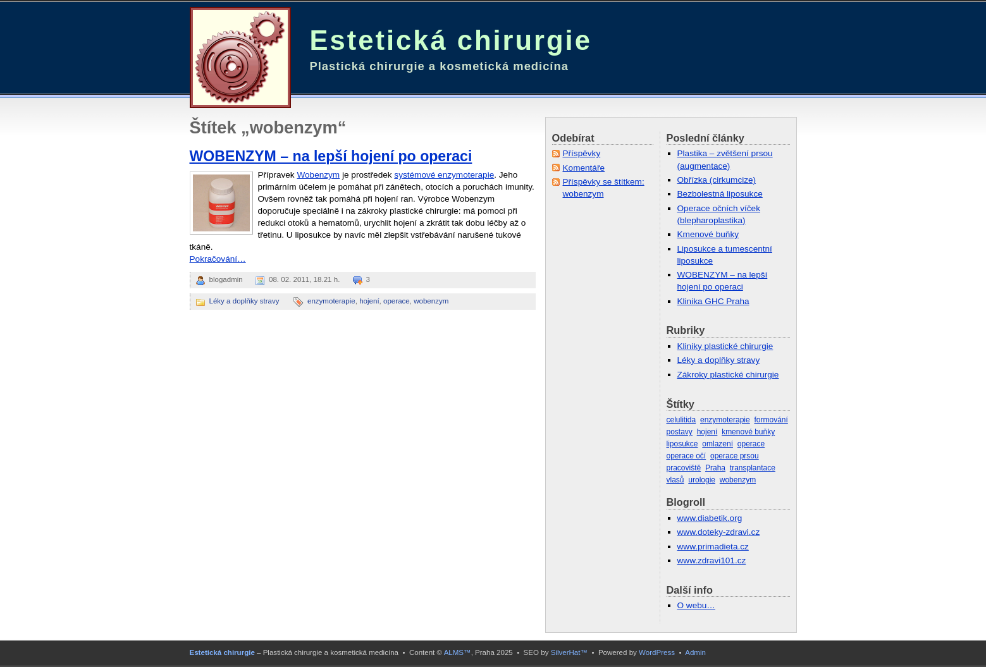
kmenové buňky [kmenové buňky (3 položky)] (748, 431)
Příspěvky (582, 153)
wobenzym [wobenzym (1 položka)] (738, 479)
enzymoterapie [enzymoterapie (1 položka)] (725, 419)
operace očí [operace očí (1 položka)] (686, 455)
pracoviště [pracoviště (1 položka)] (684, 467)
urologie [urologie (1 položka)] (701, 479)
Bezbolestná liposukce (720, 194)
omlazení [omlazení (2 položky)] (717, 443)
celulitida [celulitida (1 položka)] (681, 419)
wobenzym (431, 301)
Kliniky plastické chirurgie (725, 346)
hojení (369, 301)
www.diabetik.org (710, 518)
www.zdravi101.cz (711, 560)
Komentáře (584, 168)
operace (396, 301)
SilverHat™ (569, 652)
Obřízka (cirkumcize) (716, 180)
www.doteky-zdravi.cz (718, 532)
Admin (695, 652)
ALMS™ (457, 652)
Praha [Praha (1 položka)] (715, 467)
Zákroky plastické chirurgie (728, 374)
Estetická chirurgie (451, 40)
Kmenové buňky (708, 234)
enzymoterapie (331, 301)
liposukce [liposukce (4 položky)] (682, 443)
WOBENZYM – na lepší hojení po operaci (331, 156)
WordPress (657, 652)
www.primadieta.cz (713, 546)
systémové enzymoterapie (444, 175)
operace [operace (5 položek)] (751, 443)
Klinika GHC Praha (713, 301)
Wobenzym (318, 175)
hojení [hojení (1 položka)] (707, 431)
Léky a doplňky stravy (244, 301)
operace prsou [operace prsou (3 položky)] (734, 455)
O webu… (696, 605)
